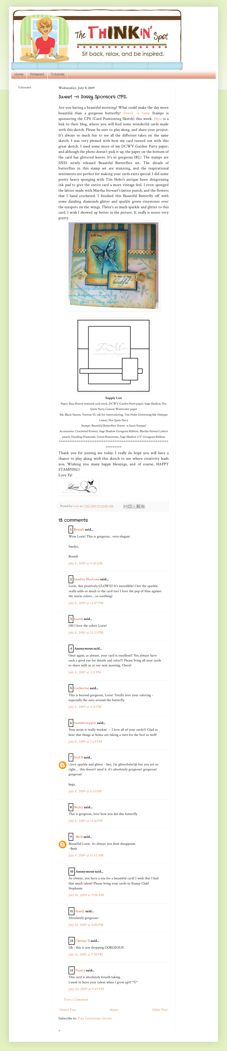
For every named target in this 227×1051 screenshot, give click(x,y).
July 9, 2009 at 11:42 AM (86, 855)
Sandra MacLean (87, 579)
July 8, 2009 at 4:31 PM (85, 706)
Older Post (159, 1010)
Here (158, 118)
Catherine (81, 688)
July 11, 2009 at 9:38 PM (86, 954)
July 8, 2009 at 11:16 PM (85, 821)
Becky (78, 807)
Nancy (80, 970)
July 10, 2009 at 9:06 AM (86, 895)
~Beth (78, 836)
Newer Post (68, 1010)
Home (18, 74)
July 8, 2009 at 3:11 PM (85, 672)
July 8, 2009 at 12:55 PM (86, 632)
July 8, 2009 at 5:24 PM (85, 741)
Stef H (78, 757)
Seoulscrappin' (85, 723)
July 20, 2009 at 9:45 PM (86, 989)
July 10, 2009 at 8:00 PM (86, 925)
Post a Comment (76, 999)
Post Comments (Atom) (95, 1018)
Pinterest (37, 74)
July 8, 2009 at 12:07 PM (86, 603)
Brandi (79, 529)
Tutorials (57, 74)
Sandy (80, 911)
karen (78, 619)
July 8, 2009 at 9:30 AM (85, 563)
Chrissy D (82, 940)
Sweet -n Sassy (137, 113)
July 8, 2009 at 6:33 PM (85, 791)
